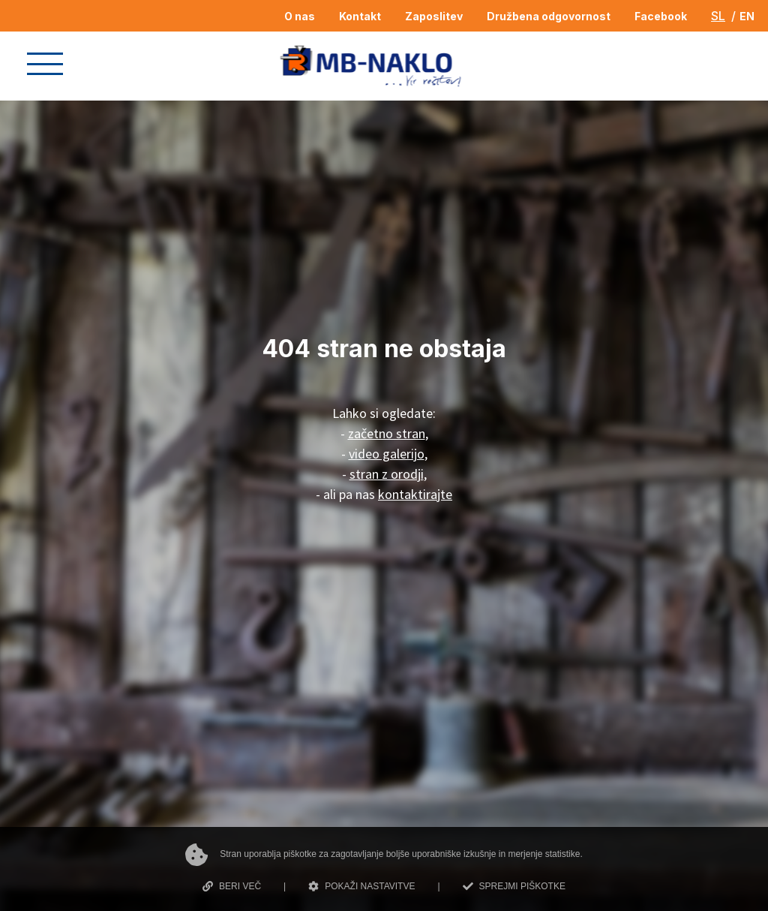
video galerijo (386, 453)
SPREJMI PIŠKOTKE (514, 886)
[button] (45, 64)
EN (747, 16)
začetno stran (386, 433)
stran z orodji (387, 474)
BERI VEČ (231, 886)
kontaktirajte (415, 494)
